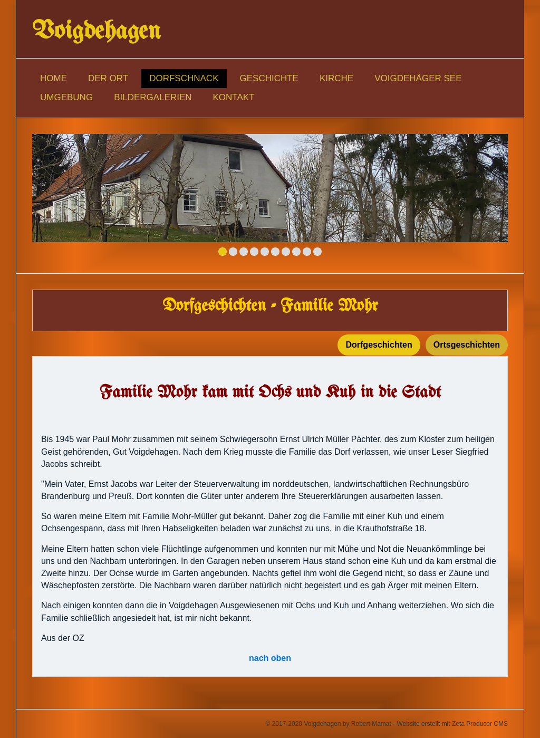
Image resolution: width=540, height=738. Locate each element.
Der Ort (108, 78)
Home (53, 78)
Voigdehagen (96, 31)
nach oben (270, 658)
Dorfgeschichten (378, 344)
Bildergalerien (152, 97)
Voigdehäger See (417, 78)
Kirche (336, 78)
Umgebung (66, 97)
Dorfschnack (183, 78)
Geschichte (269, 78)
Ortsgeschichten (466, 344)
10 (317, 251)
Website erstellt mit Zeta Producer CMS (452, 723)
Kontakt (234, 97)
